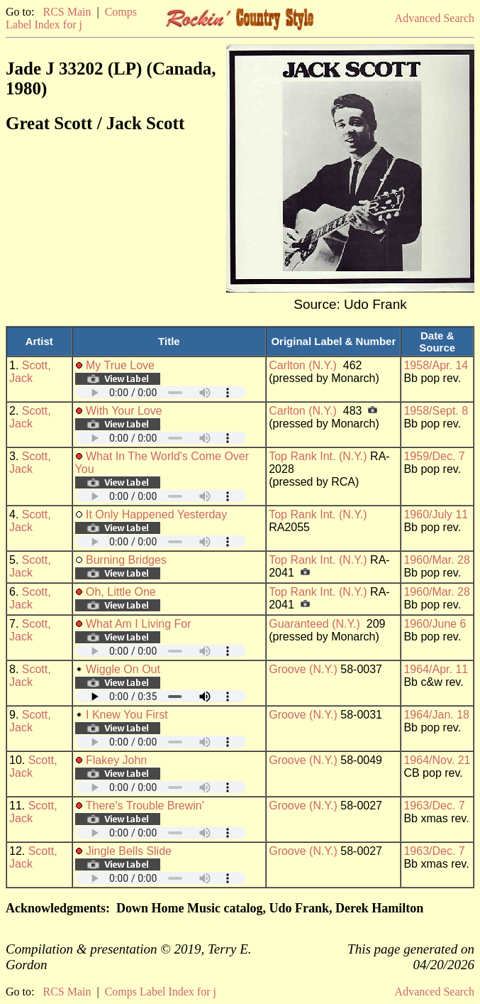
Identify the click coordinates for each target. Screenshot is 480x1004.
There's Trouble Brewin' (145, 806)
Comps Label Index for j (71, 18)
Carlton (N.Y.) (303, 365)
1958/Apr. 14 (435, 365)
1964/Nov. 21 (436, 760)
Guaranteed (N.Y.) (314, 624)
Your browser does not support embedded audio (161, 392)
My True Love (120, 365)
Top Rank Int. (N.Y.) (318, 456)
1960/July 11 (435, 514)
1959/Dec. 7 (433, 456)
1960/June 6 (434, 624)
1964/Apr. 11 (435, 669)
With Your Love (124, 411)
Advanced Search (434, 18)
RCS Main (67, 12)
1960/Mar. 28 (436, 560)
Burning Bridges (126, 560)
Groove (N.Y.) (303, 669)
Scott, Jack (30, 371)
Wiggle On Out (123, 669)
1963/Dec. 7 (433, 806)
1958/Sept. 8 (435, 411)
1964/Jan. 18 (436, 715)
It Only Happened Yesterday (156, 514)
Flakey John (116, 760)
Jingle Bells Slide (129, 851)
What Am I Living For (138, 624)
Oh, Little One (121, 592)
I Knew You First (127, 715)
